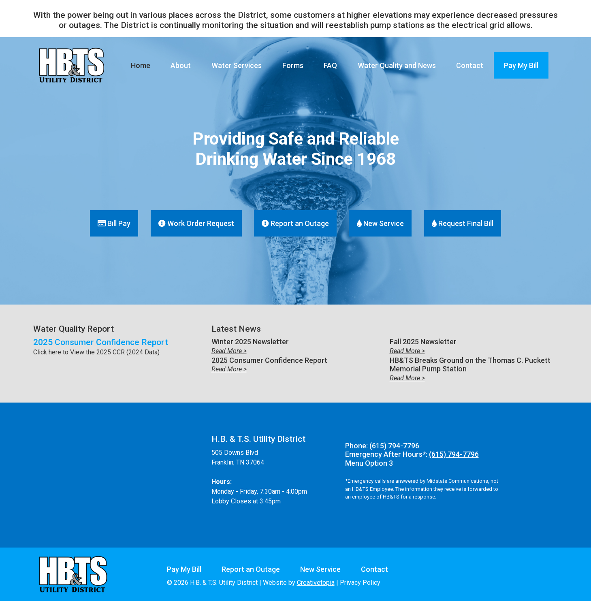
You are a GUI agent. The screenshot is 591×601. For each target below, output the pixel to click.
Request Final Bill (462, 223)
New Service (380, 223)
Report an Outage (295, 223)
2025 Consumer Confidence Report (100, 342)
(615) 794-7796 (394, 445)
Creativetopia (316, 582)
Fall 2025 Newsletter (423, 341)
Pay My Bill (521, 65)
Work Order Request (196, 223)
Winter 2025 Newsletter (250, 341)
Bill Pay (114, 223)
